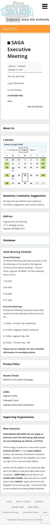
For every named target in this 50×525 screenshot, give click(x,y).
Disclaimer (9, 240)
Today (24, 149)
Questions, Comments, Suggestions (24, 195)
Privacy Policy (11, 364)
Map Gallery (33, 507)
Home (9, 501)
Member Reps (17, 507)
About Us (8, 128)
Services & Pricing (10, 512)
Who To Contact (23, 501)
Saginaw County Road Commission (18, 405)
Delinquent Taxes (11, 400)
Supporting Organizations (18, 417)
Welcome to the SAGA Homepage (18, 379)
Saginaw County (10, 395)
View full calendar (35, 106)
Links (45, 512)
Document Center (30, 512)
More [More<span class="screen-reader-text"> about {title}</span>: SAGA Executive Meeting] (9, 101)
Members (39, 501)
